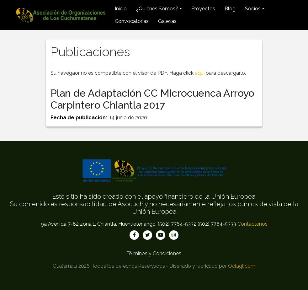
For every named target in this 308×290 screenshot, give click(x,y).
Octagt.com (241, 266)
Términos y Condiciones (154, 253)
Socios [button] (253, 9)
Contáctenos (252, 224)
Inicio (121, 9)
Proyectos (203, 9)
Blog (230, 9)
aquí (199, 73)
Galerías (167, 21)
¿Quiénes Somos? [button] (157, 9)
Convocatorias (132, 21)
